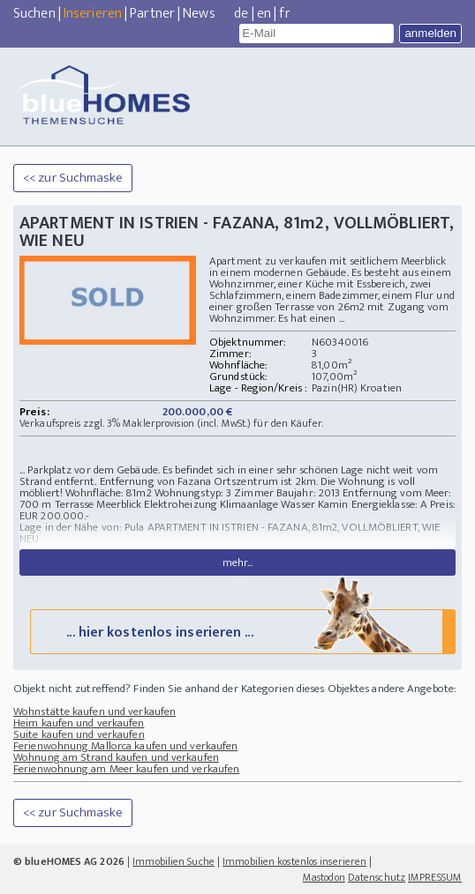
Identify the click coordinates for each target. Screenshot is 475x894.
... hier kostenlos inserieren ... (241, 630)
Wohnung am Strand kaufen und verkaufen (116, 757)
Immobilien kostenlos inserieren (294, 861)
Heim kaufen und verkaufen (79, 723)
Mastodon (324, 877)
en (264, 14)
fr (284, 14)
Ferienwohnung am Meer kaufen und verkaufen (126, 769)
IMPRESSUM (435, 877)
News (199, 14)
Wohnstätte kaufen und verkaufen (94, 711)
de (241, 14)
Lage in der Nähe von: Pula (82, 527)
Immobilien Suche (173, 861)
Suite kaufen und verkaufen (79, 734)
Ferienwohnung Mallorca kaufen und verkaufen (125, 746)
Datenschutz (376, 877)
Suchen (34, 14)
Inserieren (93, 14)
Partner (152, 14)
